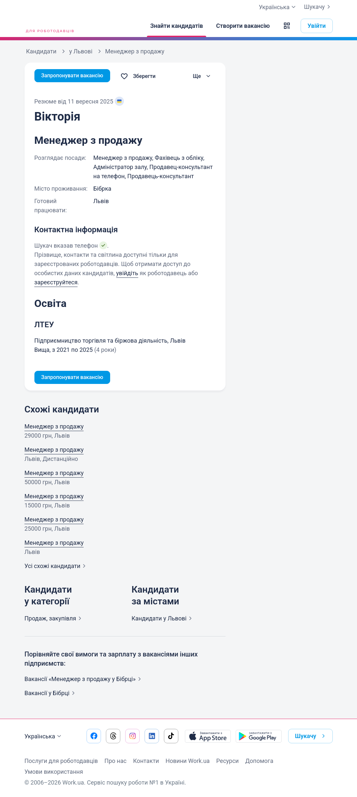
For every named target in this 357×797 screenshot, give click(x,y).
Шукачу (318, 6)
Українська (44, 736)
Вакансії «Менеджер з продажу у (84, 680)
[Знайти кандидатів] (176, 26)
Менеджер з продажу (54, 427)
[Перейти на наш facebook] (94, 736)
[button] (287, 26)
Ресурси (227, 760)
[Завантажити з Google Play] (259, 736)
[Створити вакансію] (243, 26)
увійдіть (127, 273)
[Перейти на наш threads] (113, 736)
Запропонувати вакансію (76, 76)
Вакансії (51, 694)
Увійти (316, 25)
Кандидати (162, 619)
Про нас (116, 760)
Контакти (146, 760)
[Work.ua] (49, 26)
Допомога (259, 760)
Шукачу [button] (311, 736)
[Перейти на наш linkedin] (152, 736)
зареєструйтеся (56, 282)
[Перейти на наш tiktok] (171, 736)
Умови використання (54, 771)
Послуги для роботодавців (61, 760)
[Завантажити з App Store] (208, 736)
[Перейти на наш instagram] (132, 736)
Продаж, (54, 619)
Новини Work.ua (188, 760)
